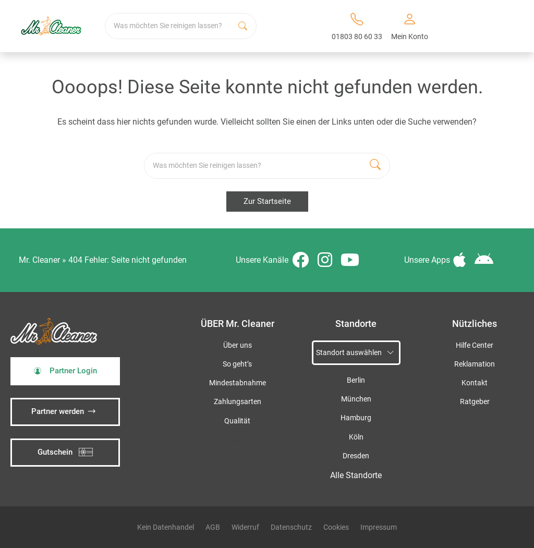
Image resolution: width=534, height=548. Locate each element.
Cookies (336, 527)
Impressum (378, 527)
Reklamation (474, 364)
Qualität (237, 421)
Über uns (237, 345)
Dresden (356, 456)
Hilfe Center (474, 345)
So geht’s (237, 364)
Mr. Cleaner (39, 260)
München (356, 399)
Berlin (356, 380)
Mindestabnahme (237, 383)
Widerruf (245, 527)
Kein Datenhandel (165, 527)
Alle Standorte (356, 475)
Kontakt (475, 383)
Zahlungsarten (237, 401)
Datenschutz (291, 527)
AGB (212, 527)
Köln (356, 437)
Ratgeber (475, 401)
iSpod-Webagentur (238, 441)
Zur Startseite (267, 201)
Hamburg (356, 417)
